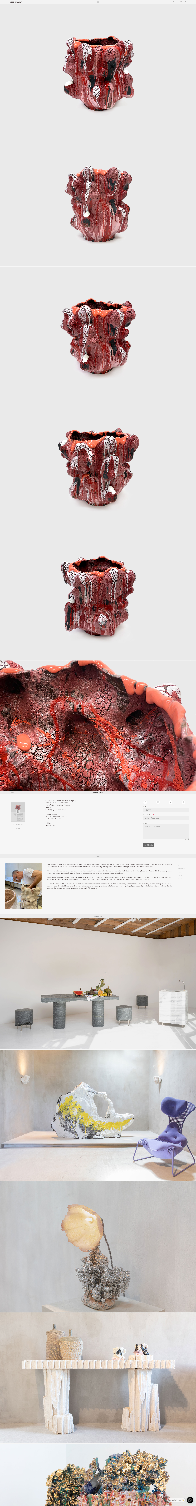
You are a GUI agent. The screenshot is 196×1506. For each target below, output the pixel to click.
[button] (190, 1500)
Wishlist (175, 2)
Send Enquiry (148, 845)
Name (145, 806)
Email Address (148, 815)
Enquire (145, 823)
